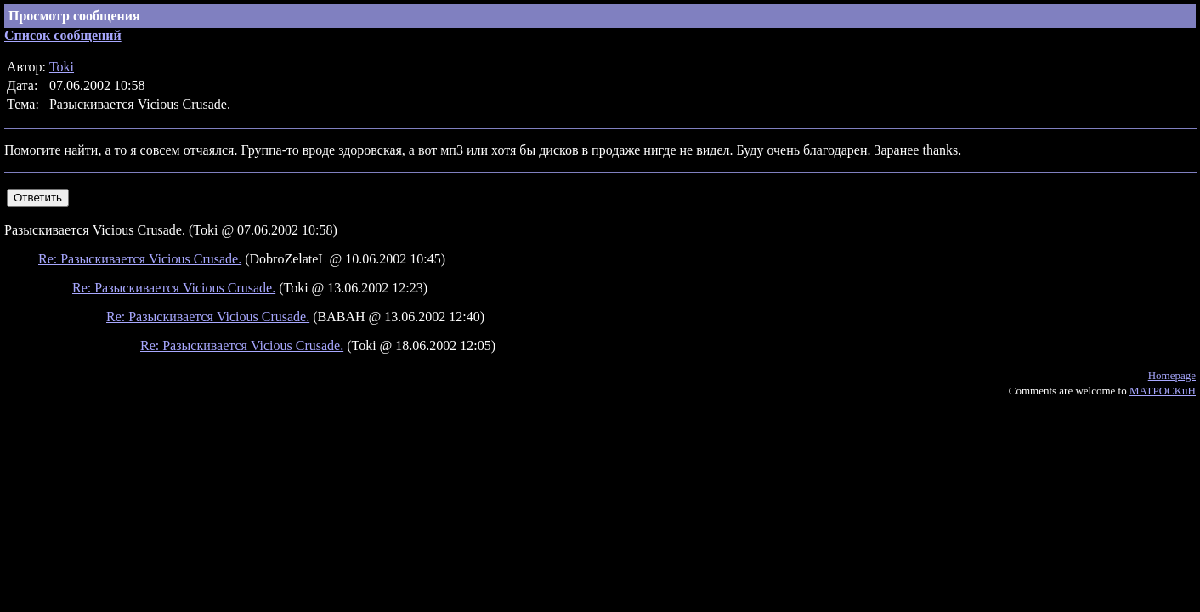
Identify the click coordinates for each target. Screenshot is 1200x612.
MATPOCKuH (1162, 390)
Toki (61, 67)
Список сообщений (63, 35)
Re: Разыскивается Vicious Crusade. (139, 259)
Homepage (1172, 375)
